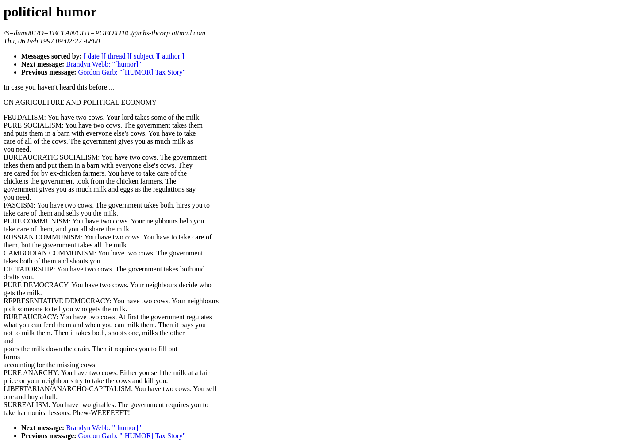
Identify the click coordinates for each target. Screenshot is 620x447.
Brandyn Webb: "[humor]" (103, 64)
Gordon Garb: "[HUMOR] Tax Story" (132, 72)
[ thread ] (117, 56)
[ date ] (94, 56)
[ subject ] (144, 56)
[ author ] (171, 56)
